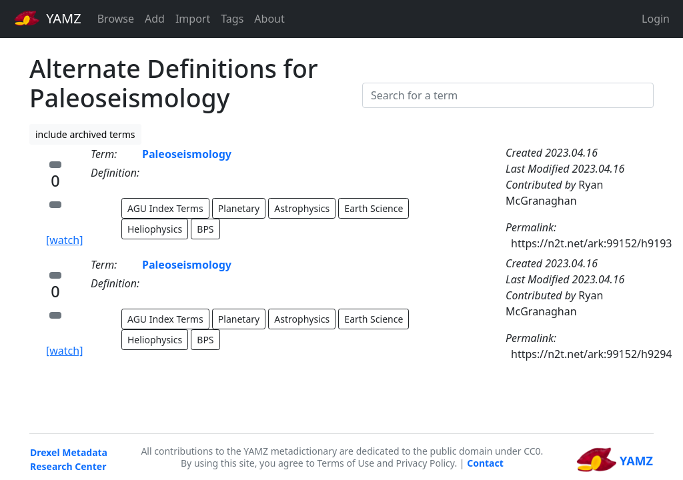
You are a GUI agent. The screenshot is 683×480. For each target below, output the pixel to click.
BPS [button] (205, 229)
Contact (485, 463)
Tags (232, 18)
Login (656, 18)
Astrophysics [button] (301, 208)
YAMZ (47, 18)
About (269, 18)
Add (155, 18)
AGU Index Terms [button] (165, 208)
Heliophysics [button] (154, 229)
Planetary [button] (238, 208)
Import (192, 18)
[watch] (64, 240)
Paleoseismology (186, 154)
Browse (115, 18)
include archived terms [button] (85, 134)
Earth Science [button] (373, 208)
